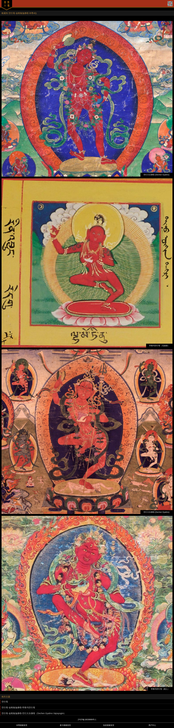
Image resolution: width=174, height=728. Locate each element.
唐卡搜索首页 (65, 725)
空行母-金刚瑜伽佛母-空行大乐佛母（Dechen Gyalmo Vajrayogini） (34, 713)
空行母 (5, 701)
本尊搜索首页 (21, 725)
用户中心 (152, 725)
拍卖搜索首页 (108, 725)
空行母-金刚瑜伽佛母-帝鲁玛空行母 (18, 707)
